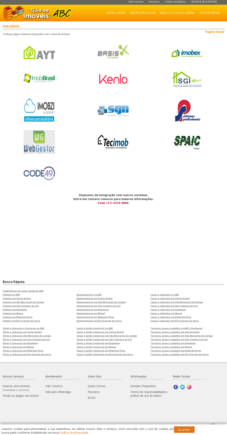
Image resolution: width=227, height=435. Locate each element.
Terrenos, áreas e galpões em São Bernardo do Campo (181, 335)
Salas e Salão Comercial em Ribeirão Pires (101, 350)
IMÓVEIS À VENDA (116, 13)
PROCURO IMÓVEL (210, 13)
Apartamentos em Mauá (91, 313)
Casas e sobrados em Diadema (168, 309)
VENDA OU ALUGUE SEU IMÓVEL (177, 13)
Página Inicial (214, 32)
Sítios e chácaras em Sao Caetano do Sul (26, 339)
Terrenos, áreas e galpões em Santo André (175, 331)
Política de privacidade (74, 432)
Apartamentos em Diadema (93, 309)
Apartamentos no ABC (89, 294)
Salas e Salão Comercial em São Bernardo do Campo (107, 335)
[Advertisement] (113, 251)
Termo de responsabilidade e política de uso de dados (149, 393)
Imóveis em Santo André (17, 298)
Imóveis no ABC (11, 294)
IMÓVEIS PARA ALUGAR (142, 13)
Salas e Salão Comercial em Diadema (98, 343)
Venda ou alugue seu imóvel (20, 395)
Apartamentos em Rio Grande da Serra (99, 320)
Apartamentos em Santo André (95, 298)
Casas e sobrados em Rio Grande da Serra (174, 320)
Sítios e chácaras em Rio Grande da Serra (27, 354)
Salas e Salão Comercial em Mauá (96, 346)
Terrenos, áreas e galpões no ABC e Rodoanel (176, 328)
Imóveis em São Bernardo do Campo (23, 302)
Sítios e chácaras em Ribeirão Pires (23, 350)
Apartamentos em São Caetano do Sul (99, 305)
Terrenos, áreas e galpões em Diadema (173, 343)
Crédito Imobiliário (175, 1)
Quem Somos (96, 386)
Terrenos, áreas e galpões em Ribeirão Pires (175, 350)
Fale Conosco (136, 1)
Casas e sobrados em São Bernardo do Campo (176, 302)
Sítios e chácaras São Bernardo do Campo (27, 335)
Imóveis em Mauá (13, 313)
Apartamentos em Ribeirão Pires (95, 317)
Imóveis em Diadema (15, 309)
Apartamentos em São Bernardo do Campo (101, 302)
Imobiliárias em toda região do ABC (23, 290)
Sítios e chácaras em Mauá (18, 346)
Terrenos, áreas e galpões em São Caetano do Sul (179, 339)
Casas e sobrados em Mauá (166, 313)
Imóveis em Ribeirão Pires (17, 317)
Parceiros (154, 1)
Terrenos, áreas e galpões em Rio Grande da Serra (179, 354)
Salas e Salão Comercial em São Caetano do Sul (104, 339)
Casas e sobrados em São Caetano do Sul (174, 305)
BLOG (91, 397)
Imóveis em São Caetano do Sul (21, 305)
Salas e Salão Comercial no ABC (95, 328)
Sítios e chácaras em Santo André (22, 331)
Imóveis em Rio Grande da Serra (21, 320)
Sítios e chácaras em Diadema (20, 343)
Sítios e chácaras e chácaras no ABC (23, 328)
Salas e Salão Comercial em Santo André (100, 331)
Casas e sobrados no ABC (164, 294)
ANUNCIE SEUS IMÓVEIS (204, 1)
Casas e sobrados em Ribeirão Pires (170, 317)
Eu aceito (184, 429)
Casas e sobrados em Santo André (170, 298)
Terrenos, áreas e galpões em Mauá (171, 346)
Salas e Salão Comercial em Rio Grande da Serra (105, 354)
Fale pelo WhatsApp (58, 392)
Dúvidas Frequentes (143, 386)
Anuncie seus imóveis (16, 387)
